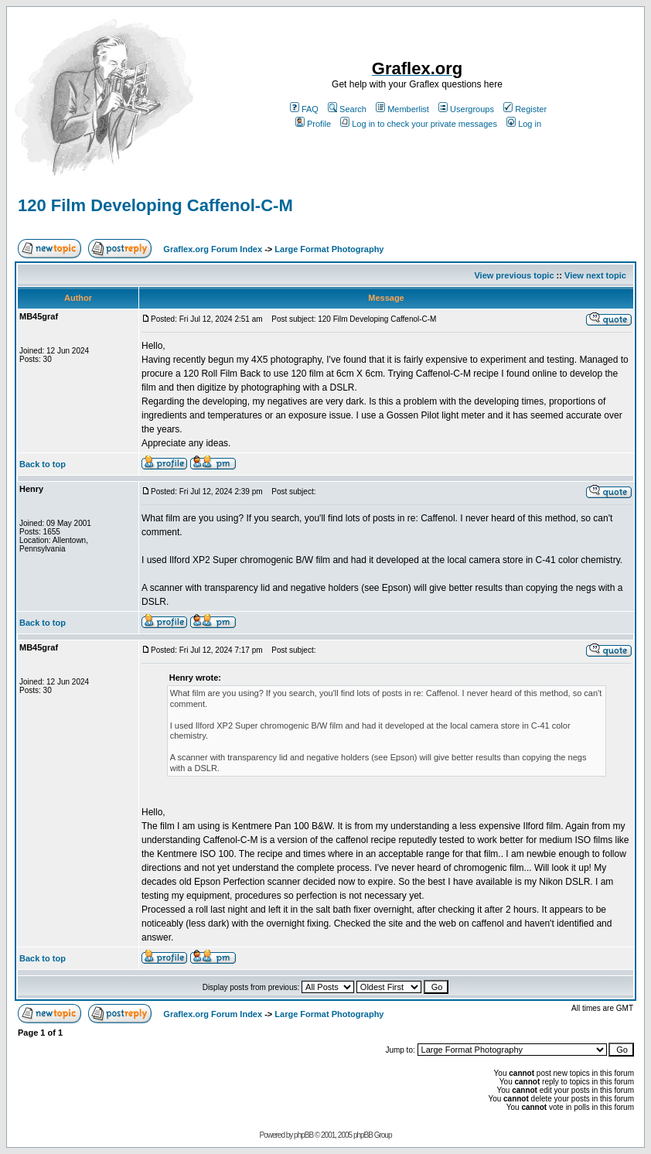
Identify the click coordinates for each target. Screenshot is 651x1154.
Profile (313, 123)
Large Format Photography (328, 249)
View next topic (595, 275)
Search (347, 109)
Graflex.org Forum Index (212, 249)
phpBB (303, 1135)
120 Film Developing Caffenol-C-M (155, 205)
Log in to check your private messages (418, 123)
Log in (523, 123)
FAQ (304, 109)
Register (525, 109)
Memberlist (402, 109)
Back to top (42, 464)
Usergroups (466, 109)
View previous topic (514, 275)
